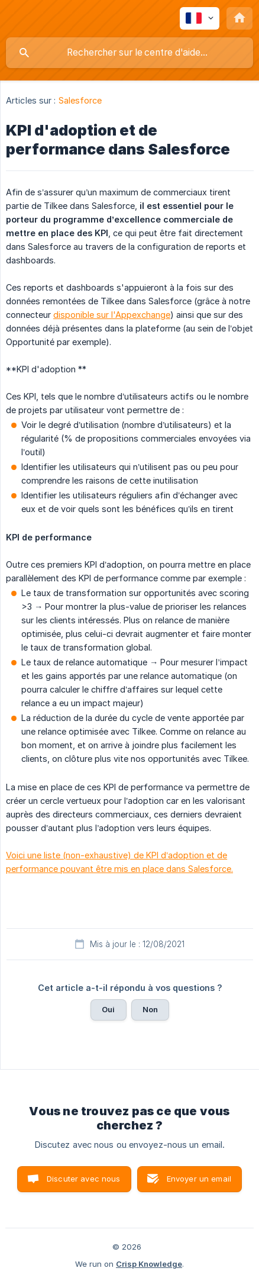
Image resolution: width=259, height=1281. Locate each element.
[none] (199, 18)
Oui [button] (108, 1009)
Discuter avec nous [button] (84, 1178)
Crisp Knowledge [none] (149, 1264)
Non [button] (150, 1009)
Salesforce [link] (80, 100)
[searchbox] (129, 52)
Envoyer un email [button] (199, 1178)
